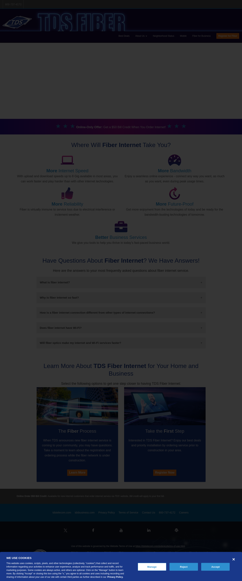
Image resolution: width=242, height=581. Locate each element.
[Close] (233, 559)
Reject (184, 566)
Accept (215, 566)
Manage (152, 566)
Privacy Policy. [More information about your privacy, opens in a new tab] (115, 577)
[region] (121, 566)
